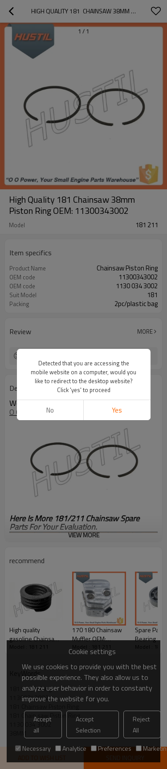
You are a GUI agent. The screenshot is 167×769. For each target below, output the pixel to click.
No (50, 410)
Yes (117, 410)
